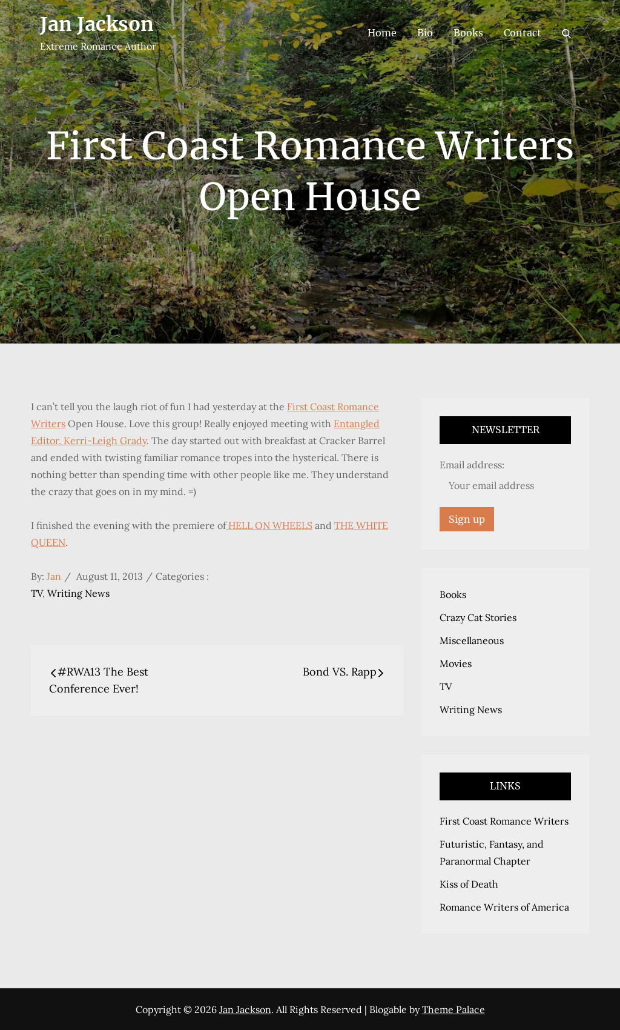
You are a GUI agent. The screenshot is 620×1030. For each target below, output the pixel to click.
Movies (456, 663)
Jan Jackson (97, 24)
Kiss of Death (469, 884)
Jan (54, 576)
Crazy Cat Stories (478, 617)
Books (468, 33)
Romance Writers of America (504, 907)
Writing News (78, 593)
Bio (425, 33)
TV (36, 593)
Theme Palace (453, 1009)
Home (382, 33)
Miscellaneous (472, 640)
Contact (522, 33)
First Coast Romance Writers (504, 821)
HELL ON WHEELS (269, 525)
